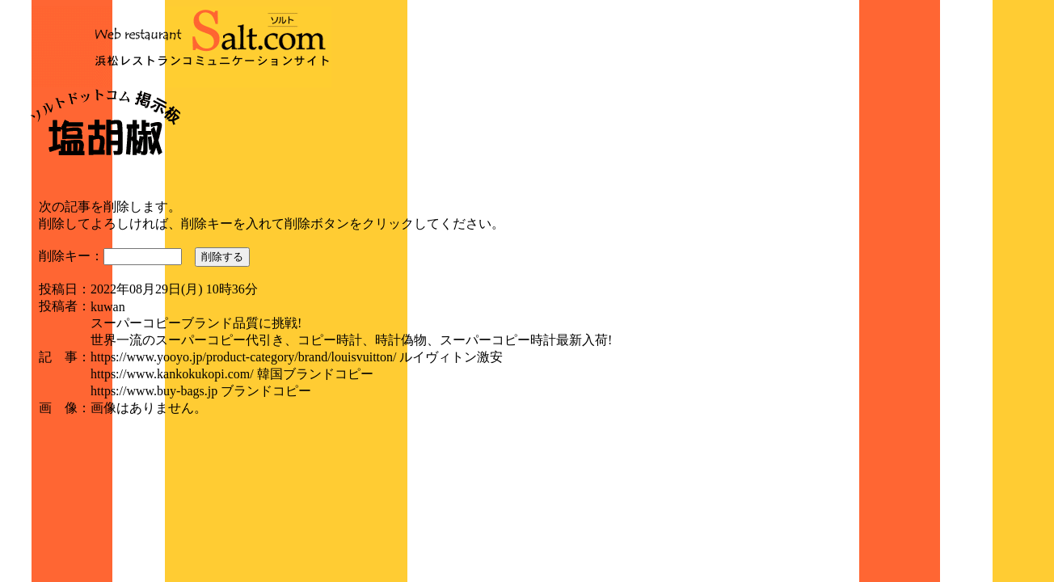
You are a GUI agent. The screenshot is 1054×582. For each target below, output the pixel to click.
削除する (222, 257)
